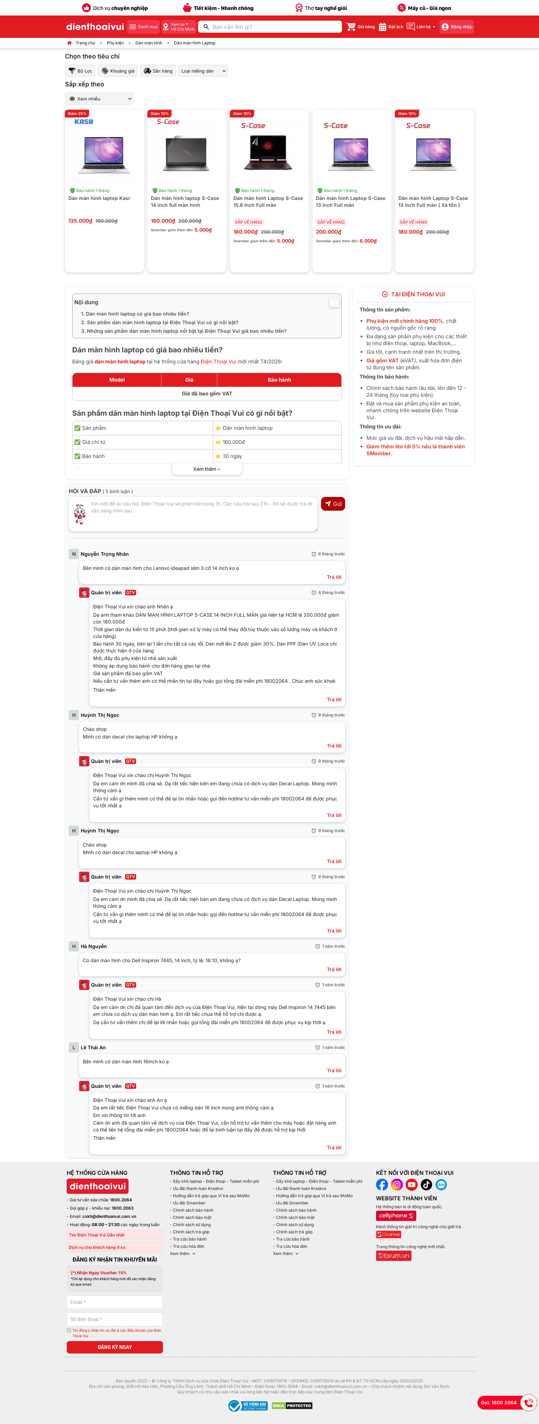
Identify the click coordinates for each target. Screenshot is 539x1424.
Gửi (333, 503)
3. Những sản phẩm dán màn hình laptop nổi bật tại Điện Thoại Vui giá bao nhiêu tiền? (184, 331)
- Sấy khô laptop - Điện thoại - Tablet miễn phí (214, 1181)
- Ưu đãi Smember (188, 1202)
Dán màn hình (148, 42)
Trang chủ (85, 42)
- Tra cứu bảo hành (188, 1239)
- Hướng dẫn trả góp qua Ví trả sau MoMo (210, 1195)
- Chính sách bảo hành (191, 1210)
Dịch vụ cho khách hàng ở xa (97, 1247)
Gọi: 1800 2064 (509, 1403)
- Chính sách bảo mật (190, 1217)
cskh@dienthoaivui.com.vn (109, 1216)
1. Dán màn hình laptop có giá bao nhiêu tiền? (135, 314)
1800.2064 (121, 1199)
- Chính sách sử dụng (190, 1224)
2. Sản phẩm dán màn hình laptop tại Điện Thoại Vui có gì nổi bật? (160, 322)
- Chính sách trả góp (189, 1231)
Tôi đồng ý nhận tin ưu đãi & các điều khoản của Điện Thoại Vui (117, 1333)
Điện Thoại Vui (218, 361)
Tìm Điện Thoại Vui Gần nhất (96, 1234)
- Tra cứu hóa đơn (187, 1246)
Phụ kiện (115, 42)
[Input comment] (193, 514)
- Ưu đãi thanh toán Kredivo (196, 1188)
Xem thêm (183, 1253)
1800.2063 (123, 1208)
